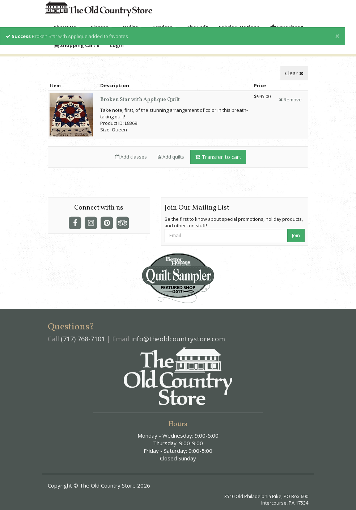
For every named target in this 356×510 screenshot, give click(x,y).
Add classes (131, 156)
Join (296, 235)
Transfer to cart (218, 156)
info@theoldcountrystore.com (178, 338)
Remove (290, 99)
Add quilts (171, 156)
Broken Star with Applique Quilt (140, 100)
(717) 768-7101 (83, 338)
